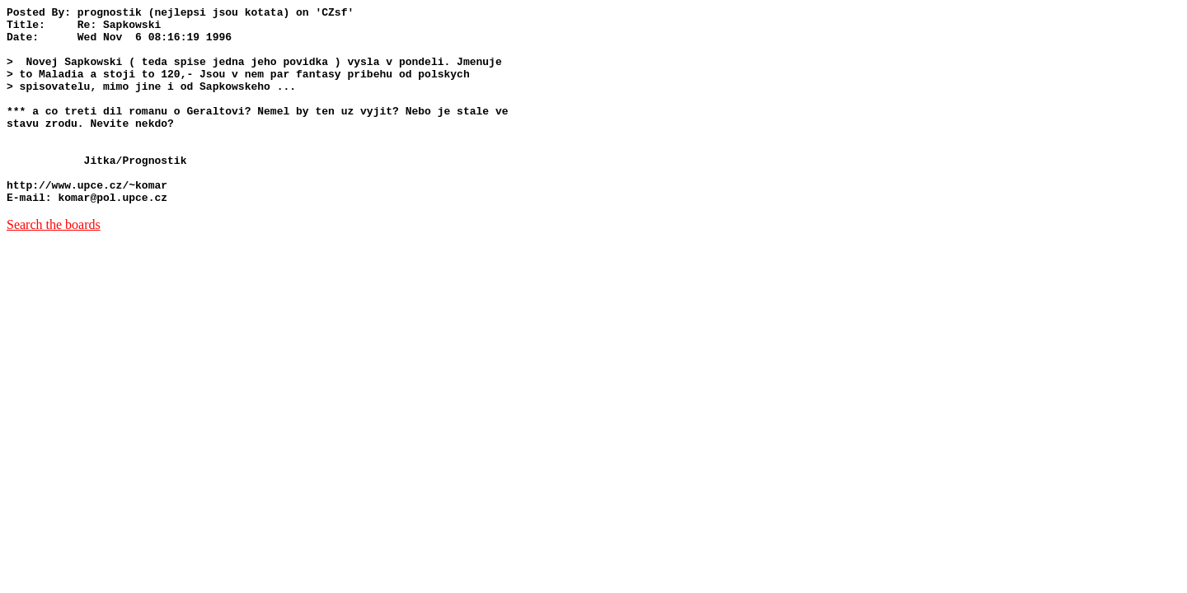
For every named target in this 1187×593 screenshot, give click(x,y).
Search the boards (54, 264)
